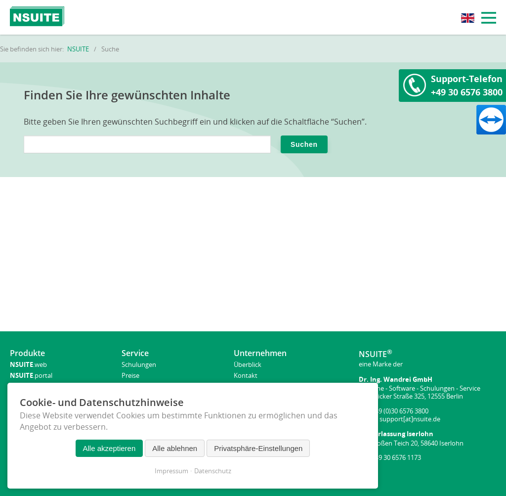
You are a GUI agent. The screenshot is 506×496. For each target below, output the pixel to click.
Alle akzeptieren (109, 448)
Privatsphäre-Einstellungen (258, 448)
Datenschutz (212, 470)
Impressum (171, 470)
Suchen (304, 144)
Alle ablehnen (174, 448)
